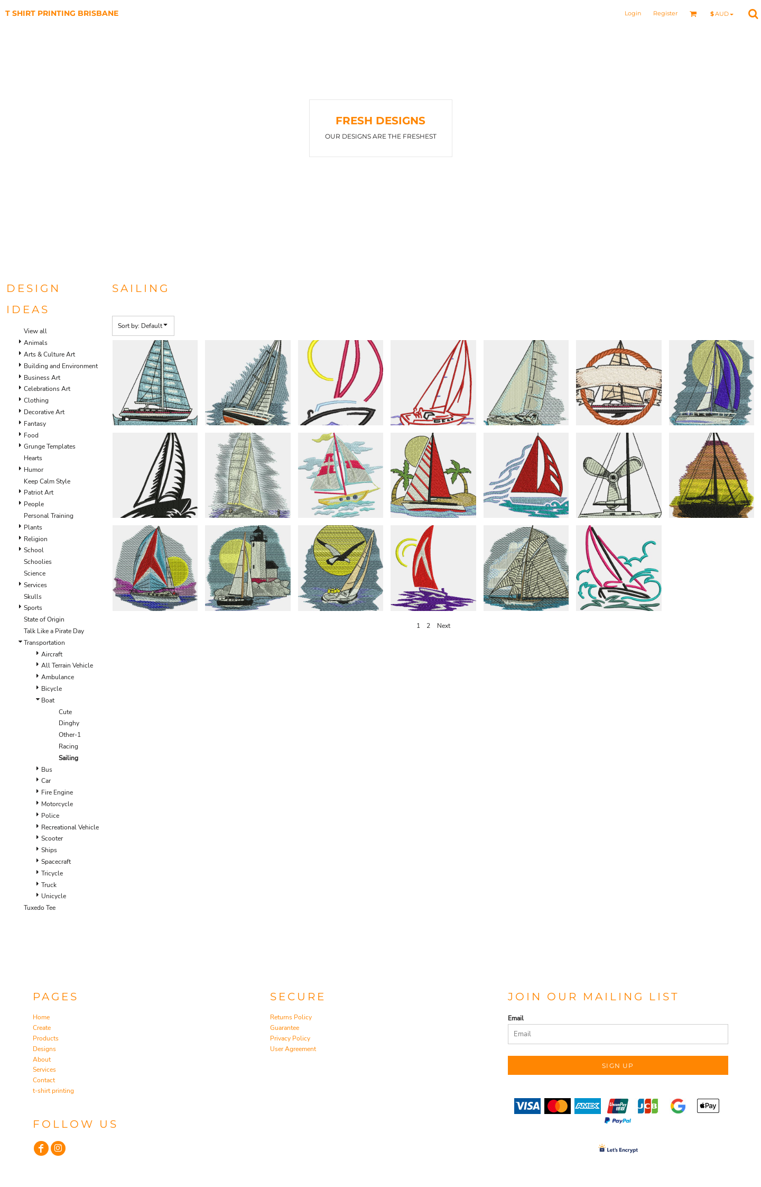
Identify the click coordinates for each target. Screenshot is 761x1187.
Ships (49, 850)
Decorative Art (44, 412)
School (34, 550)
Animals (36, 343)
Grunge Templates (50, 446)
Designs (44, 1049)
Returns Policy (291, 1017)
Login (633, 13)
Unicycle (53, 896)
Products (46, 1038)
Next (443, 626)
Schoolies (38, 562)
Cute (65, 712)
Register (665, 13)
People (34, 504)
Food (31, 435)
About (42, 1059)
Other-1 (70, 735)
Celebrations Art (47, 389)
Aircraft (51, 654)
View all (35, 331)
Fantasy (35, 423)
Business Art (42, 377)
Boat (47, 700)
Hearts (33, 458)
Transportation (44, 642)
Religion (36, 539)
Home (41, 1017)
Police (50, 815)
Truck (49, 885)
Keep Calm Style (47, 481)
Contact (44, 1080)
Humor (33, 469)
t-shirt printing (53, 1090)
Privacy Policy (290, 1038)
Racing (68, 746)
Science (34, 573)
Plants (33, 527)
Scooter (52, 838)
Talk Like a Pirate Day (54, 631)
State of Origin (44, 619)
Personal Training (48, 516)
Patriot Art (38, 492)
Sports (33, 608)
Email (516, 1018)
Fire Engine (57, 792)
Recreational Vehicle (70, 827)
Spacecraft (56, 861)
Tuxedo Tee (39, 907)
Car (46, 781)
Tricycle (52, 873)
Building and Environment (61, 366)
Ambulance (57, 677)
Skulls (33, 596)
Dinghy (69, 723)
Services (35, 585)
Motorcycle (57, 804)
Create (42, 1028)
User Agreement (293, 1049)
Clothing (36, 400)
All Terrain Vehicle (67, 665)
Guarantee (284, 1028)
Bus (46, 769)
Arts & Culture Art (49, 354)
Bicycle (51, 688)
